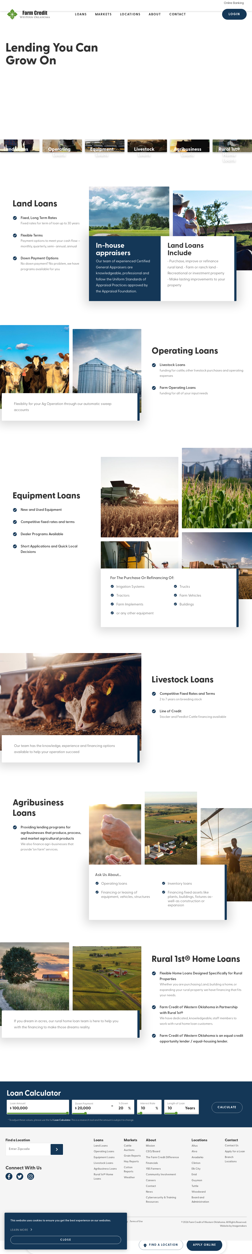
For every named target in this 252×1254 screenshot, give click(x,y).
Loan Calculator (62, 1134)
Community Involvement (161, 1188)
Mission (150, 1159)
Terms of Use (142, 1235)
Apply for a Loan (235, 1165)
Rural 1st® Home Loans (103, 1190)
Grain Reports (132, 1169)
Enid (194, 1188)
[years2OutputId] (181, 1127)
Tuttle (195, 1199)
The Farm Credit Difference (162, 1170)
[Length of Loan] (181, 1121)
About (151, 1153)
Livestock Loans (103, 1176)
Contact (151, 1199)
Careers (151, 1193)
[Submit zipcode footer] (57, 1163)
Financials (152, 1176)
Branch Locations (231, 1172)
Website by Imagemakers (233, 1239)
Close (40, 1238)
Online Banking (234, 3)
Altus (195, 1159)
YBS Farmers (153, 1182)
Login (234, 14)
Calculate (227, 1120)
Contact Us (231, 1159)
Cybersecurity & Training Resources (161, 1213)
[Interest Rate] (149, 1121)
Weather (129, 1190)
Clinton (196, 1176)
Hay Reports (131, 1175)
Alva (194, 1165)
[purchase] (38, 1127)
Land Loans (101, 1159)
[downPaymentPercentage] (103, 1127)
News (149, 1205)
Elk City (196, 1182)
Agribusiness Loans (105, 1182)
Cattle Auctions (129, 1161)
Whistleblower (108, 1235)
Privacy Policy (125, 1235)
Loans (98, 1153)
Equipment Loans (104, 1170)
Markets (130, 1153)
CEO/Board (153, 1165)
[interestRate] (149, 1127)
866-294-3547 (89, 1235)
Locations (199, 1153)
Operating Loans (104, 1165)
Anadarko (197, 1170)
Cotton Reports (128, 1183)
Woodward (199, 1205)
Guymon (197, 1193)
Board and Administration (200, 1213)
